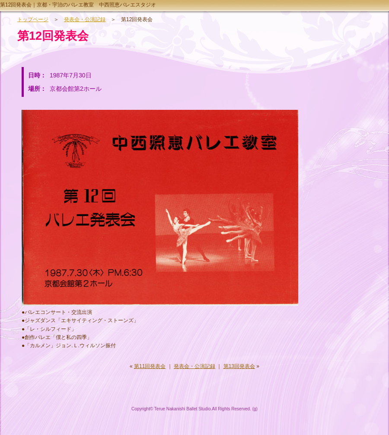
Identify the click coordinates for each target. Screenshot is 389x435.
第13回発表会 (239, 366)
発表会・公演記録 (84, 19)
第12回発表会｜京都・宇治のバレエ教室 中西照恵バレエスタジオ (78, 5)
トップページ (32, 19)
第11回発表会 (150, 366)
